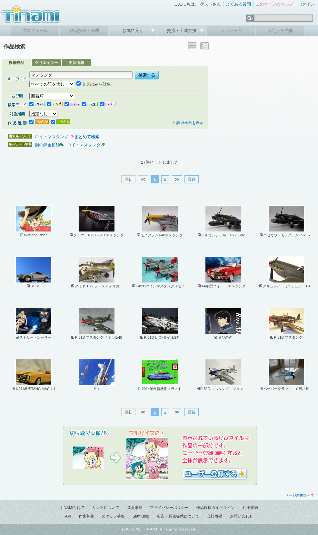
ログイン (306, 4)
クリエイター (46, 62)
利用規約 (250, 507)
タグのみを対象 (93, 84)
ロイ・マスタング (51, 136)
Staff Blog (141, 516)
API (68, 516)
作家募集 (86, 516)
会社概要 (214, 516)
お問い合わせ (241, 516)
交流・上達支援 (182, 30)
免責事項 (135, 507)
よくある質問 (238, 4)
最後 (191, 179)
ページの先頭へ (299, 495)
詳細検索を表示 (188, 122)
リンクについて (105, 507)
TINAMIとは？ (72, 507)
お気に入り (133, 30)
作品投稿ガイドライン (215, 507)
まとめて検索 (86, 136)
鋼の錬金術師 (47, 144)
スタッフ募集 (113, 516)
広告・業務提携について (178, 516)
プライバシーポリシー (169, 507)
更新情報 (76, 62)
